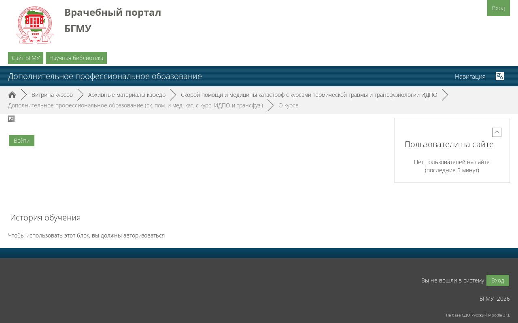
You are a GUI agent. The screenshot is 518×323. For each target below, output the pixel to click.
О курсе (288, 105)
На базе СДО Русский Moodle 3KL (478, 315)
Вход (498, 8)
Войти (22, 140)
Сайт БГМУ (26, 58)
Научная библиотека (76, 58)
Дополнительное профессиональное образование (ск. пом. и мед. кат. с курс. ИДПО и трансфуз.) (135, 105)
